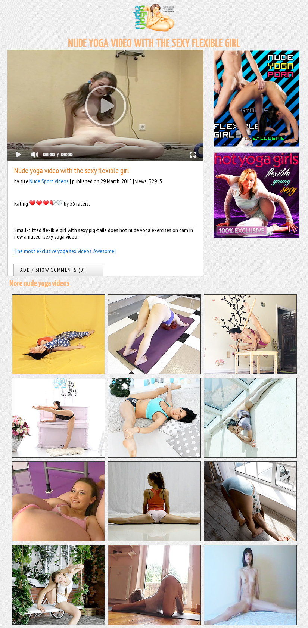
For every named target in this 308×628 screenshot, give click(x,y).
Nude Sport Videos (49, 181)
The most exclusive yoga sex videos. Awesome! (65, 251)
